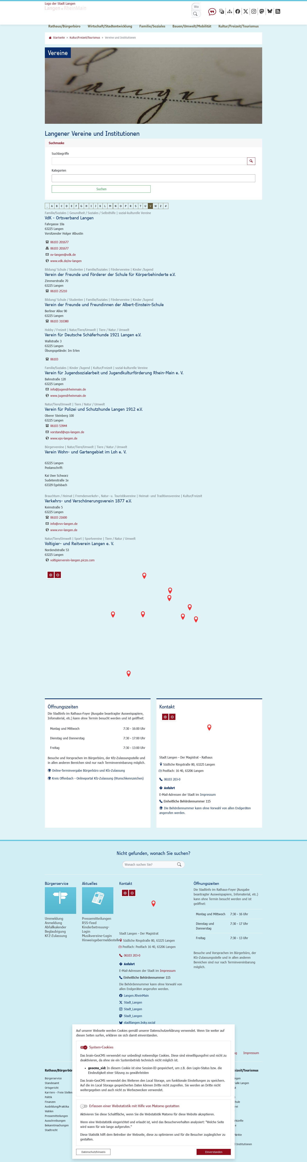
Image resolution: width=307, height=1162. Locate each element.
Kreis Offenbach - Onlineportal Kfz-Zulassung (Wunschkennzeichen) (98, 778)
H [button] (86, 206)
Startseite (59, 37)
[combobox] (153, 178)
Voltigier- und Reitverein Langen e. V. (79, 543)
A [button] (52, 206)
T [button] (140, 206)
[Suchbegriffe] (149, 161)
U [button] (145, 206)
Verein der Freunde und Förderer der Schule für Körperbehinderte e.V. (110, 274)
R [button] (131, 206)
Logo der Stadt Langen (60, 3)
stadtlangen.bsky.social (139, 1022)
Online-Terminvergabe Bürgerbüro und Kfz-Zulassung (88, 770)
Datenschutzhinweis (93, 1152)
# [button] (166, 206)
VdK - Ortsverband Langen (69, 217)
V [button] (150, 206)
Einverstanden (213, 1152)
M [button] (110, 206)
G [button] (81, 206)
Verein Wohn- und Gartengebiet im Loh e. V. (85, 451)
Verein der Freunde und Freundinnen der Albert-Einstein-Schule (104, 304)
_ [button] (47, 206)
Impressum (208, 794)
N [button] (115, 206)
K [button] (100, 206)
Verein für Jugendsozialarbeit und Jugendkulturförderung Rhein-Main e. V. (114, 372)
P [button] (125, 206)
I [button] (91, 206)
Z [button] (161, 206)
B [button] (57, 206)
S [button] (135, 206)
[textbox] (60, 178)
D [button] (67, 206)
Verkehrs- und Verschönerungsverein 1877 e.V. (88, 500)
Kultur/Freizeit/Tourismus (85, 37)
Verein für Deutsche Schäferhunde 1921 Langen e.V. (93, 334)
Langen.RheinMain (136, 995)
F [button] (76, 206)
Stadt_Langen (133, 1002)
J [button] (95, 206)
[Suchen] (101, 189)
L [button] (105, 206)
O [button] (121, 206)
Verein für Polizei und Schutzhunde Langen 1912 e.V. (94, 409)
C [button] (61, 206)
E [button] (71, 206)
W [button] (155, 206)
